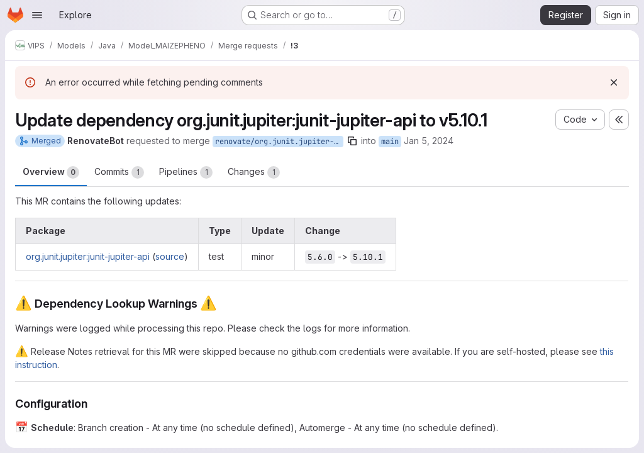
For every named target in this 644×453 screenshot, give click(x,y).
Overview (51, 172)
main (390, 142)
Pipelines (186, 172)
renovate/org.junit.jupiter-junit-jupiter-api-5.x (279, 142)
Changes (254, 172)
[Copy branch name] (352, 140)
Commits (119, 172)
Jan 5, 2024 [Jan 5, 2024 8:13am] (428, 140)
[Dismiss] (613, 82)
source (169, 256)
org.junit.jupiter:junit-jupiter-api (88, 256)
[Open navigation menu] (37, 15)
